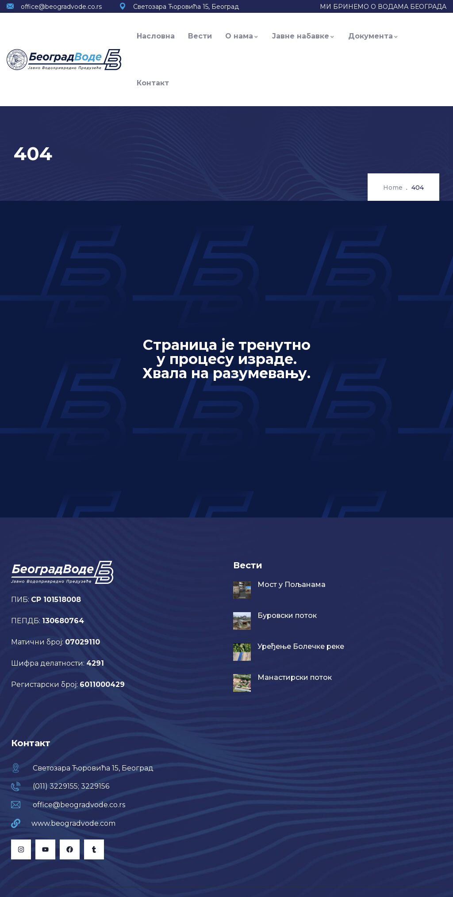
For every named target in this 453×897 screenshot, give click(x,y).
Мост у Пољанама (291, 584)
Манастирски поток (294, 677)
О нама (242, 36)
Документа (373, 36)
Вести (200, 36)
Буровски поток (287, 615)
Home (393, 188)
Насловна (156, 36)
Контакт (153, 83)
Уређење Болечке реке (300, 646)
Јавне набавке (303, 36)
